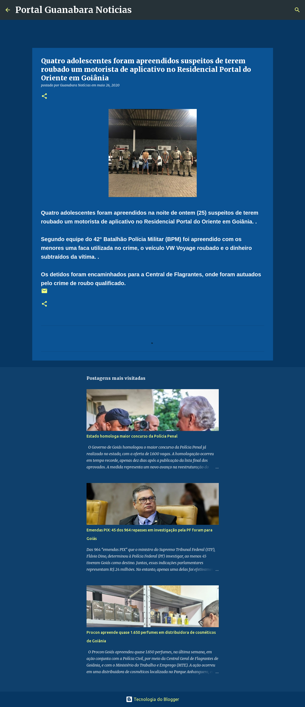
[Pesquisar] (139, 10)
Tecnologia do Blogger (152, 699)
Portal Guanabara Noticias (73, 9)
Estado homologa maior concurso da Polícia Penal (132, 436)
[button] (44, 96)
